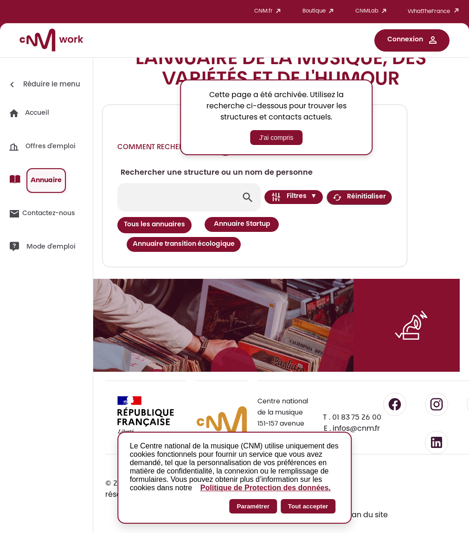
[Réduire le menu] (43, 84)
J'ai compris (276, 137)
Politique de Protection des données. (265, 488)
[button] (412, 40)
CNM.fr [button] (269, 11)
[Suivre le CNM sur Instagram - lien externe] (436, 378)
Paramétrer (253, 506)
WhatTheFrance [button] (435, 11)
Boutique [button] (319, 11)
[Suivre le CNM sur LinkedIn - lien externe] (436, 416)
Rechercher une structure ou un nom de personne (217, 173)
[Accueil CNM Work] (51, 41)
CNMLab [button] (372, 11)
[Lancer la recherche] (247, 197)
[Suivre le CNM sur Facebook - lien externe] (394, 378)
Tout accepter (308, 506)
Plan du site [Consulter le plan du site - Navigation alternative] (367, 489)
